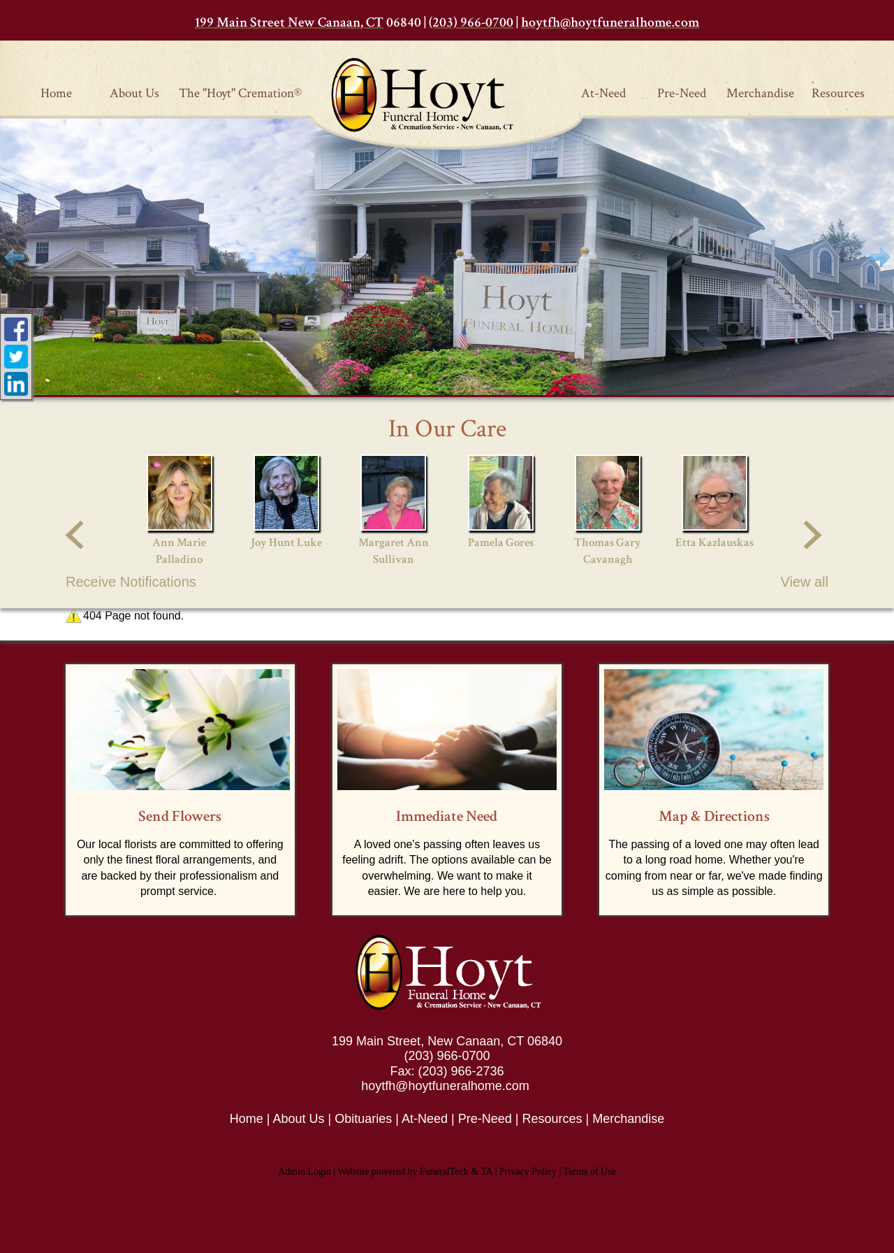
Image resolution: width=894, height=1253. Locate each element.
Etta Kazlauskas (714, 542)
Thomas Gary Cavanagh (607, 551)
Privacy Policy (528, 1171)
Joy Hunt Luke (286, 542)
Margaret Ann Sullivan (393, 551)
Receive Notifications (131, 581)
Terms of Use (590, 1171)
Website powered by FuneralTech (403, 1171)
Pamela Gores (501, 542)
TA (486, 1171)
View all (804, 581)
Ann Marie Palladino (179, 551)
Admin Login (304, 1171)
